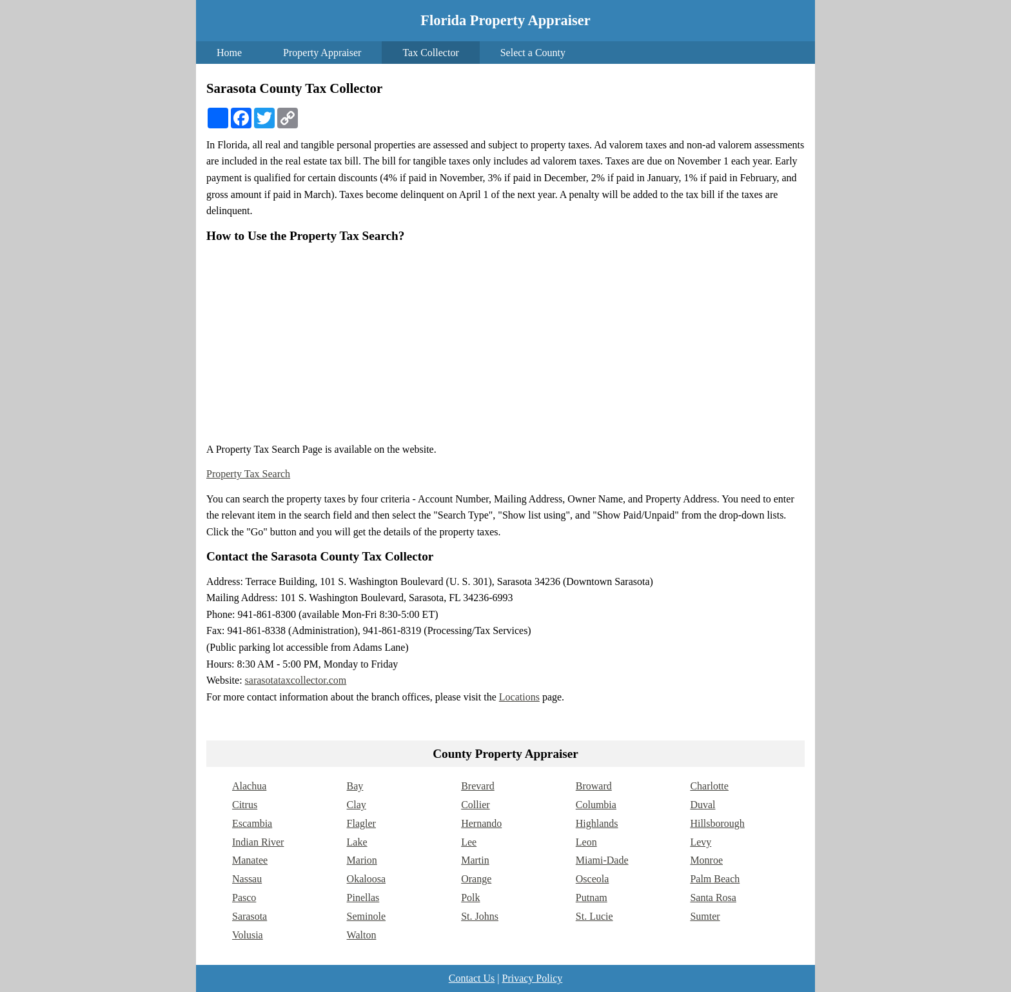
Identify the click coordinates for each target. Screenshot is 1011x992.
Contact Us (472, 978)
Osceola (592, 878)
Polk (470, 897)
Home (229, 52)
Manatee (250, 860)
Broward (594, 785)
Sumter (705, 916)
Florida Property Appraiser (505, 20)
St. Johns (479, 916)
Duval (702, 804)
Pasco (244, 897)
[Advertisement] (505, 342)
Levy (700, 842)
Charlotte (709, 785)
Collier (475, 804)
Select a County (532, 52)
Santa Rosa (713, 897)
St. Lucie (594, 916)
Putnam (591, 897)
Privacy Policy (532, 978)
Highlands (597, 823)
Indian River (258, 842)
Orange (476, 878)
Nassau (247, 878)
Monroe (706, 860)
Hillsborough (717, 823)
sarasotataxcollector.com (296, 680)
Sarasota (249, 916)
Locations (519, 696)
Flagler (361, 823)
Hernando (481, 823)
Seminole (366, 916)
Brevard (478, 785)
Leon (586, 842)
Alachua (249, 785)
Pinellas (363, 897)
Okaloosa (366, 878)
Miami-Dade (602, 860)
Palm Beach (715, 878)
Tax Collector (430, 52)
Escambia (252, 823)
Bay (355, 785)
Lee (468, 842)
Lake (357, 842)
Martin (475, 860)
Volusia (247, 934)
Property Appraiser (322, 52)
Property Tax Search (248, 473)
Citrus (244, 804)
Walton (362, 934)
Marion (362, 860)
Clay (356, 804)
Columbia (596, 804)
